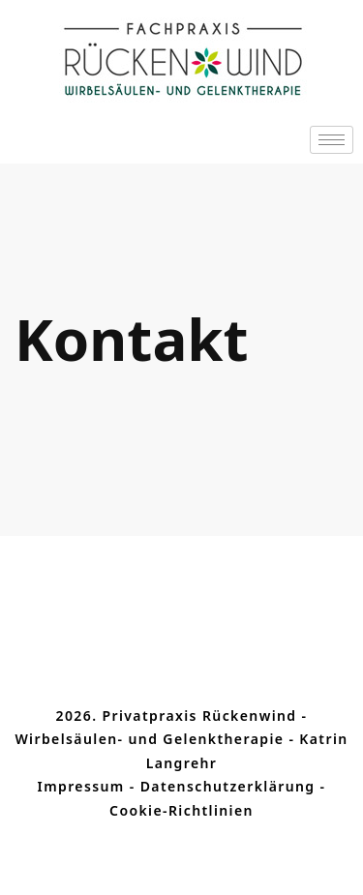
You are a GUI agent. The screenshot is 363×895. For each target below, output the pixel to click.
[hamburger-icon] (331, 140)
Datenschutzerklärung (228, 786)
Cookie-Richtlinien (181, 810)
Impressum (81, 786)
